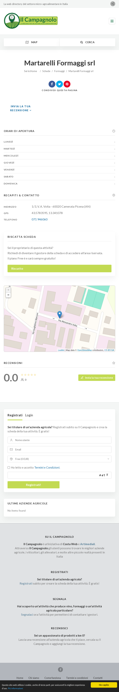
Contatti (97, 677)
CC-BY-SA (109, 350)
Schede (46, 71)
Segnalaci (27, 614)
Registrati (15, 415)
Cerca (87, 42)
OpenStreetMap (84, 350)
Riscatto (17, 268)
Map (31, 42)
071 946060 (39, 219)
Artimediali (87, 544)
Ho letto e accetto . (35, 467)
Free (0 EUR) (22, 458)
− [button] (8, 295)
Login (29, 415)
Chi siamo (33, 677)
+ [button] (8, 290)
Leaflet (61, 350)
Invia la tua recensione (97, 377)
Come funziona (52, 677)
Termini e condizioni (77, 677)
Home (33, 71)
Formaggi (59, 71)
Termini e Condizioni (47, 467)
